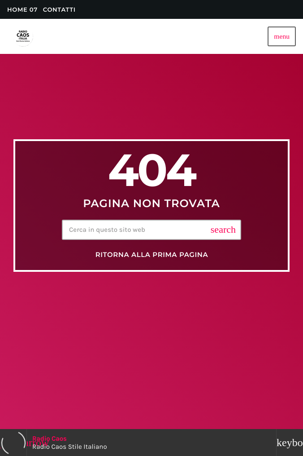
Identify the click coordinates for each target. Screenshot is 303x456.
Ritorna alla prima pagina (151, 255)
